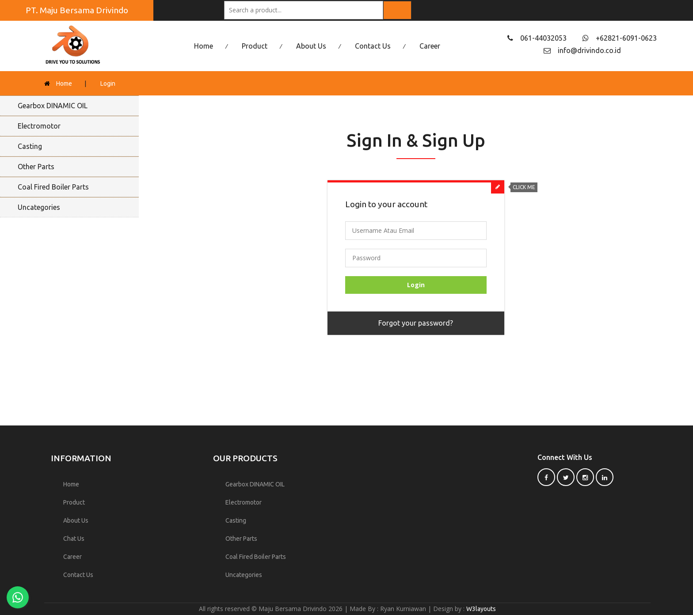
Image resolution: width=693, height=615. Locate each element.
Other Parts (36, 167)
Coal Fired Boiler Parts (53, 187)
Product (254, 46)
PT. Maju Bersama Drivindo (77, 10)
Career (429, 46)
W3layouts (481, 608)
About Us (311, 46)
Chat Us (73, 538)
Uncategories (39, 207)
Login (107, 83)
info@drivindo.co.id (589, 50)
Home (203, 46)
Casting (30, 146)
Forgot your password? (415, 323)
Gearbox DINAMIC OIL (53, 106)
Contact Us (373, 46)
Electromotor (39, 126)
